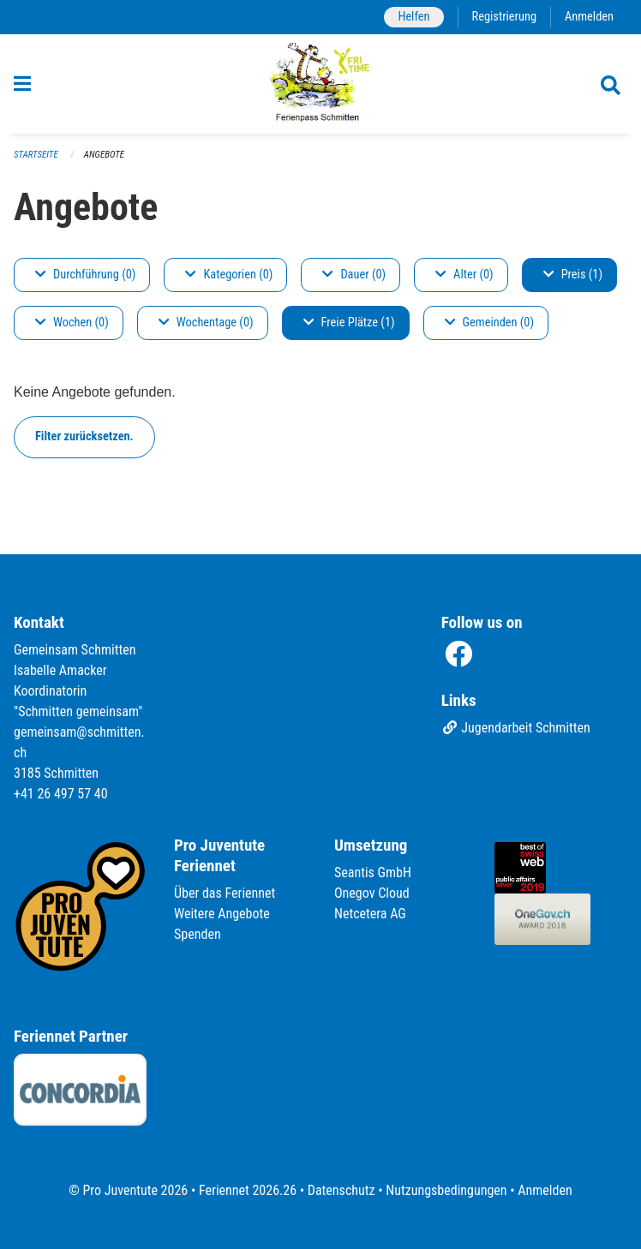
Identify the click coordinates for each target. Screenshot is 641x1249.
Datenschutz (341, 1190)
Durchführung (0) (85, 274)
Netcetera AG (370, 913)
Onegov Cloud (372, 893)
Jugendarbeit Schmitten (515, 728)
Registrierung (504, 16)
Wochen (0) (72, 322)
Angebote (104, 154)
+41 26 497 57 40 (61, 794)
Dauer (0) (354, 274)
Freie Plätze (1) (349, 322)
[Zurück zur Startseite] (321, 84)
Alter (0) (464, 274)
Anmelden (589, 16)
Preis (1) (572, 274)
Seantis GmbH (372, 872)
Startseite (36, 154)
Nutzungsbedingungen (446, 1190)
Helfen (413, 16)
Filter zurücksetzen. (84, 436)
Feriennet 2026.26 (248, 1190)
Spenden (197, 934)
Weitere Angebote (222, 913)
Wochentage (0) (206, 322)
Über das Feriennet (224, 893)
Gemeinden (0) (489, 322)
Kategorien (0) (229, 274)
